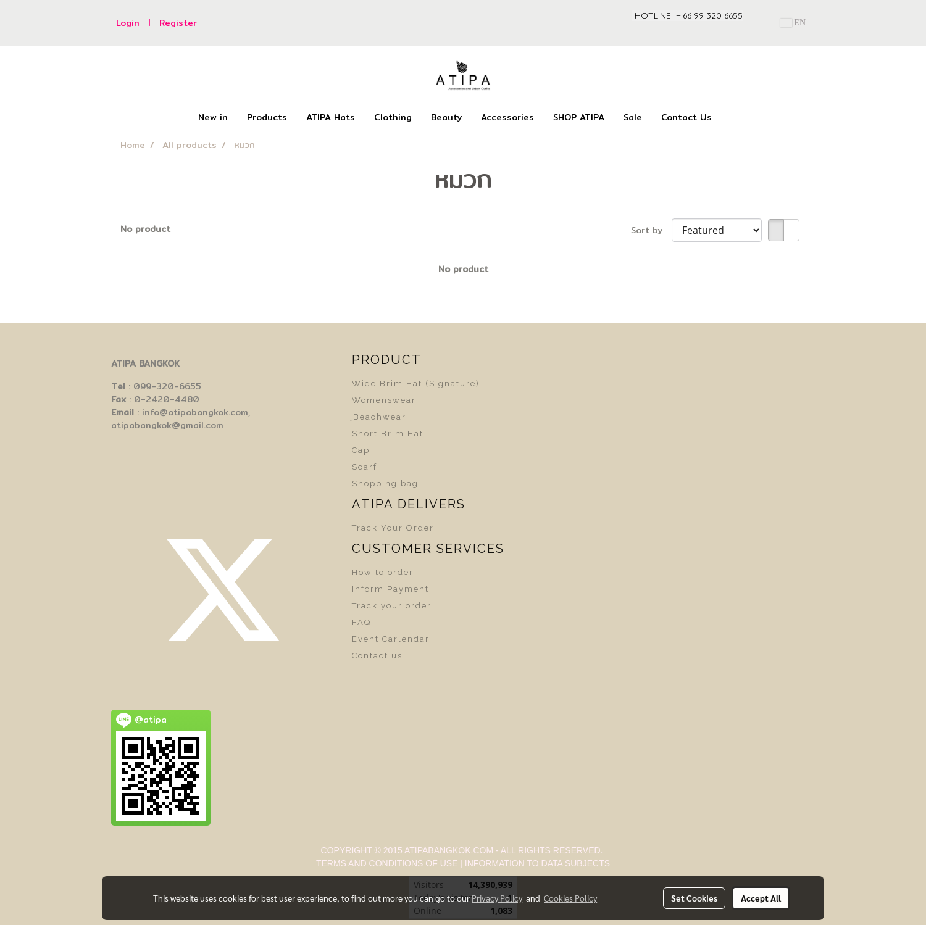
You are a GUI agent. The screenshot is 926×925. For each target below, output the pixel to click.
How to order (383, 572)
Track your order (392, 605)
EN (793, 22)
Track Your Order (393, 528)
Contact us (377, 655)
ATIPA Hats (330, 117)
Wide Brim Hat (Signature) (416, 383)
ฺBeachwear (379, 416)
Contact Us (686, 117)
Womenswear (384, 400)
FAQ (361, 622)
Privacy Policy (497, 897)
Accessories (507, 117)
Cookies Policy (570, 897)
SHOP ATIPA (578, 117)
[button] (732, 118)
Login (128, 23)
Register (178, 23)
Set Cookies (694, 897)
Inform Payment (390, 589)
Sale (633, 117)
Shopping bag (385, 483)
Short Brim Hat (387, 433)
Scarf (364, 466)
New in (213, 117)
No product (145, 229)
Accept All (761, 897)
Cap (361, 450)
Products (267, 117)
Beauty (446, 117)
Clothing (393, 117)
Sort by (651, 230)
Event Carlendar (391, 639)
